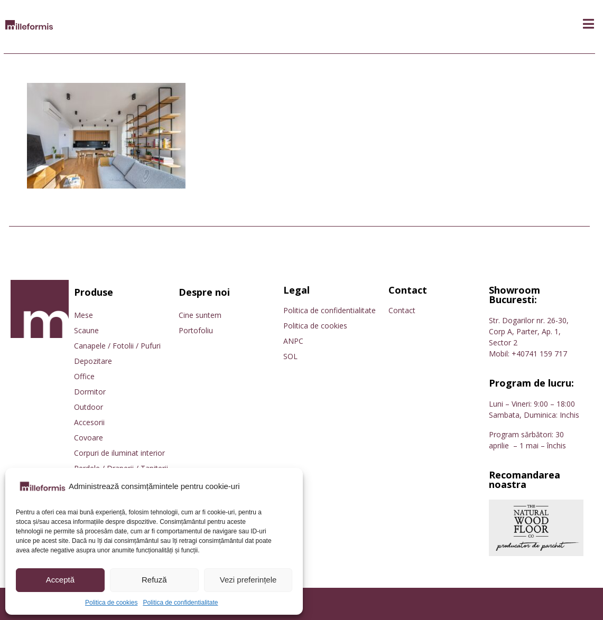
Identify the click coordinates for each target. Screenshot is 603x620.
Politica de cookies (111, 602)
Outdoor (88, 407)
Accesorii (89, 422)
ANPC (293, 341)
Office (84, 376)
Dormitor (90, 392)
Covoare (88, 438)
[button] (588, 24)
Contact (401, 310)
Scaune (86, 330)
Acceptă (60, 579)
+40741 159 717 (539, 354)
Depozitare (93, 361)
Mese (83, 315)
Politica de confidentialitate (180, 602)
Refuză (154, 579)
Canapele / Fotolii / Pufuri (117, 346)
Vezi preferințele (248, 579)
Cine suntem (200, 315)
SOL (290, 356)
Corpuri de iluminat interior (119, 453)
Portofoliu (196, 330)
